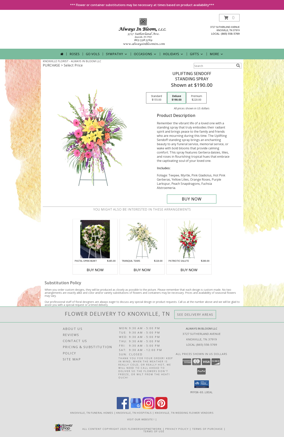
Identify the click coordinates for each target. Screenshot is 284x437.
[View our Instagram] (148, 408)
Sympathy (117, 54)
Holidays (173, 54)
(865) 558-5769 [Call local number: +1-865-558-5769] (230, 33)
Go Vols (93, 54)
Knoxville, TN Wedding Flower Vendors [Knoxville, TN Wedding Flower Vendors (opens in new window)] (184, 412)
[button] (229, 17)
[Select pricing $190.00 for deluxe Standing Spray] (176, 97)
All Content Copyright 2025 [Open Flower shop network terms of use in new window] (104, 428)
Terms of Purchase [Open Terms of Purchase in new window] (207, 428)
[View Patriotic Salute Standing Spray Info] (189, 239)
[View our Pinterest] (161, 408)
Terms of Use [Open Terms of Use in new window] (153, 431)
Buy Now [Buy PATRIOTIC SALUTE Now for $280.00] (189, 269)
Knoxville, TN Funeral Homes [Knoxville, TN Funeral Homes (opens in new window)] (91, 412)
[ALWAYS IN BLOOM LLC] (142, 31)
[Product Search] (214, 65)
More (217, 54)
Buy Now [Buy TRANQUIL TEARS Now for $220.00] (142, 269)
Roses (75, 54)
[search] (238, 65)
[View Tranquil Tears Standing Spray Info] (142, 239)
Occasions (145, 54)
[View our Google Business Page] (136, 408)
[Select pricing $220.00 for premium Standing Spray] (196, 97)
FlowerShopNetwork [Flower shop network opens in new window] (145, 428)
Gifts (197, 54)
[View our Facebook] (123, 408)
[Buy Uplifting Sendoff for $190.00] (192, 199)
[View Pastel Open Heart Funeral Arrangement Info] (95, 239)
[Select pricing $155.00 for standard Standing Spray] (156, 97)
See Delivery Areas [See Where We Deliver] (195, 314)
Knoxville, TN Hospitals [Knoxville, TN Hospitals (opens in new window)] (134, 412)
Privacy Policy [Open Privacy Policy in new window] (177, 428)
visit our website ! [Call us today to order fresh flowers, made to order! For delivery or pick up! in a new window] (141, 419)
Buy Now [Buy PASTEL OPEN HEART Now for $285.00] (95, 269)
